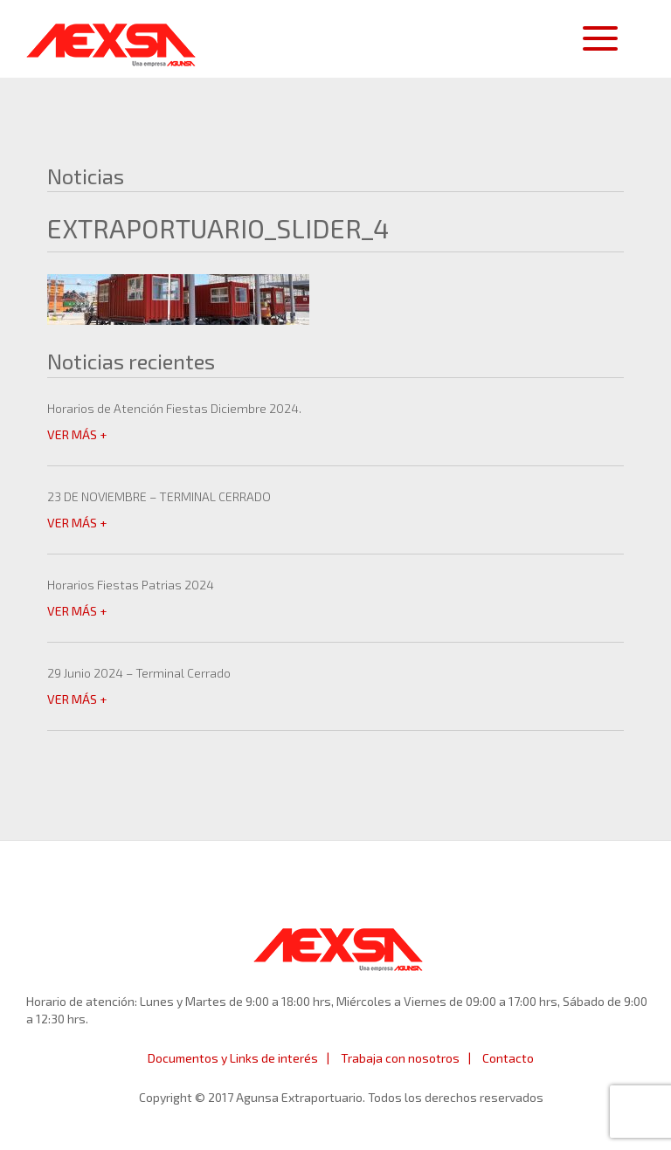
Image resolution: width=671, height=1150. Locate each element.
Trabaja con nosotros (400, 1057)
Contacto (508, 1057)
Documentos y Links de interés (233, 1057)
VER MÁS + (77, 434)
